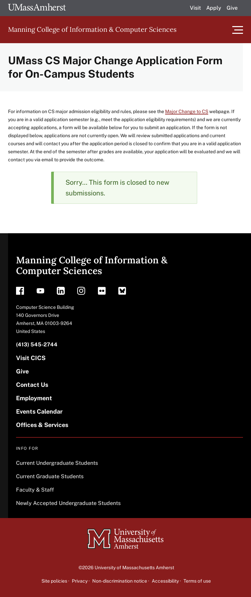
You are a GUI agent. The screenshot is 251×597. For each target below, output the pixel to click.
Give (232, 8)
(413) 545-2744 (36, 344)
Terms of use (197, 581)
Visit (195, 8)
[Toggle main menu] (237, 29)
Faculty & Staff (35, 490)
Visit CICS (30, 357)
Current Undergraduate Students (57, 463)
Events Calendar (39, 411)
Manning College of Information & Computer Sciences (92, 29)
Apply (213, 8)
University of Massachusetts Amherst (134, 567)
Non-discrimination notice (119, 581)
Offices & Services (42, 424)
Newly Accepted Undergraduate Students (68, 503)
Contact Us (32, 384)
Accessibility (165, 581)
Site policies (54, 581)
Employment (34, 398)
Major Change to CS (186, 111)
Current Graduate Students (50, 476)
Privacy (80, 581)
